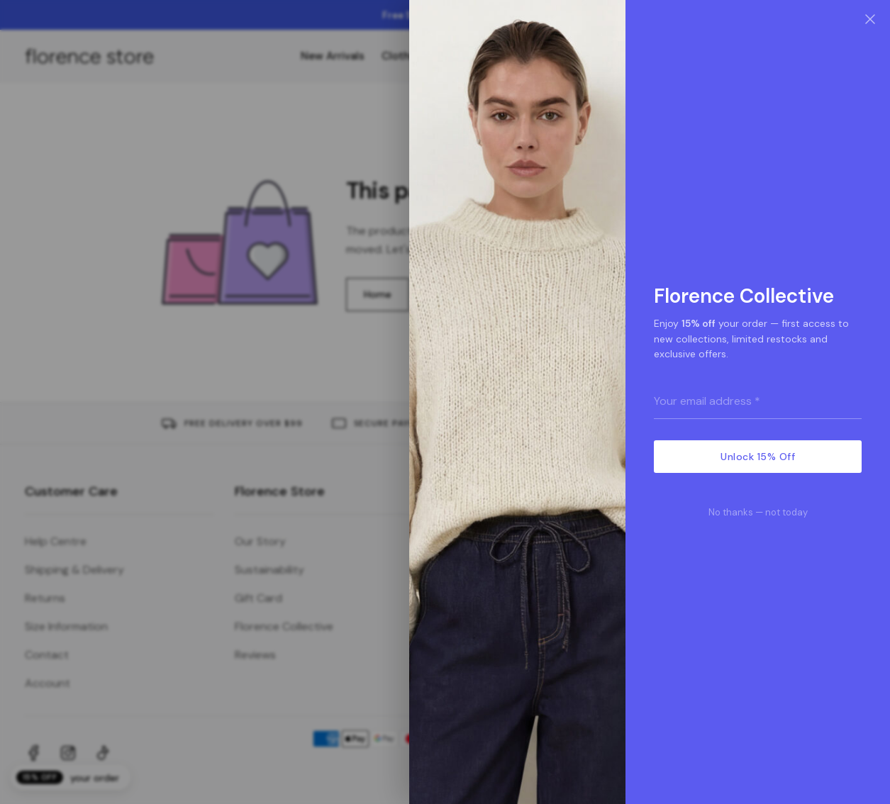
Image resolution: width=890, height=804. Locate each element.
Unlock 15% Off (758, 456)
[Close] (870, 20)
